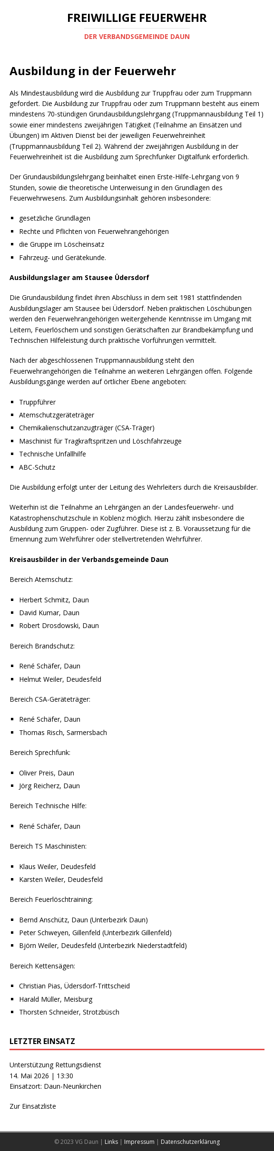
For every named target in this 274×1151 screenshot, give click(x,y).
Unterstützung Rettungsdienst (55, 1064)
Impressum (139, 1142)
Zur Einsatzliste (33, 1106)
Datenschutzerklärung (190, 1142)
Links (111, 1142)
